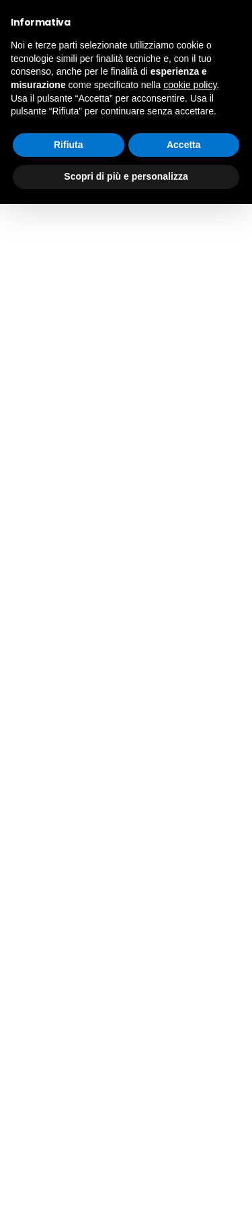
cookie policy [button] (189, 84)
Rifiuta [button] (68, 144)
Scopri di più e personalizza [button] (125, 176)
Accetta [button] (184, 144)
